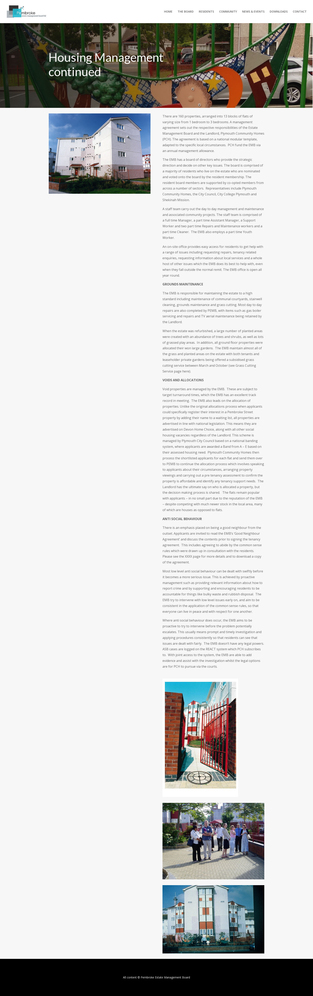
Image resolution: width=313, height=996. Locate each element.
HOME (168, 11)
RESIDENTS (206, 11)
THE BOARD (186, 11)
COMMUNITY (228, 11)
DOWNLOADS (279, 11)
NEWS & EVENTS (253, 11)
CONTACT (300, 11)
